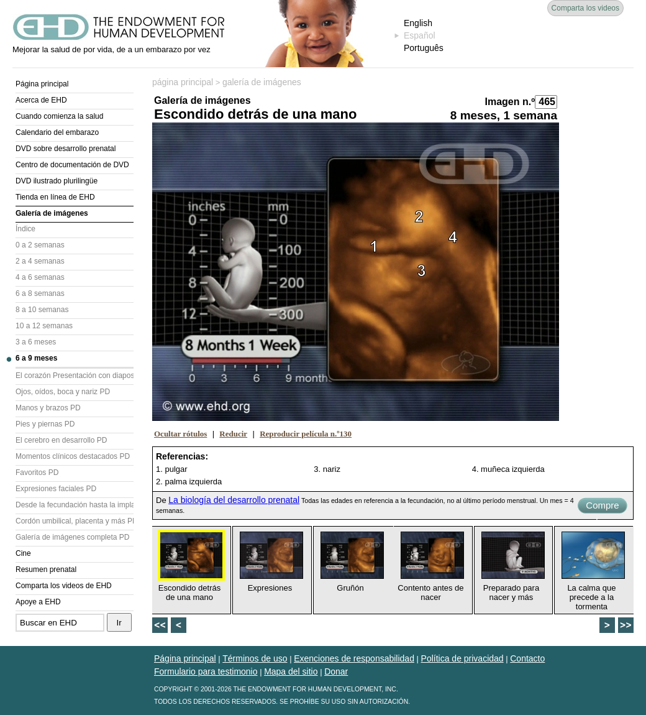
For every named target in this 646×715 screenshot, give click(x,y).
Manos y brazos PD (48, 408)
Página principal (42, 84)
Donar (336, 671)
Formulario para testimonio (206, 671)
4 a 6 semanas (40, 277)
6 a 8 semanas (40, 293)
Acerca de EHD (41, 100)
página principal (182, 82)
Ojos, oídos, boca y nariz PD (63, 391)
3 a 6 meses (36, 342)
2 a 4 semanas (40, 261)
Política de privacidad (462, 658)
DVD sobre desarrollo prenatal (66, 148)
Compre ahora (602, 507)
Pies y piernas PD (45, 424)
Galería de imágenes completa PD (72, 537)
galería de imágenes (261, 82)
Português (424, 48)
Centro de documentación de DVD (72, 164)
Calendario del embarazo (57, 132)
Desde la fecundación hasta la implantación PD (75, 504)
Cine (23, 553)
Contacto (527, 658)
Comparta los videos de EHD (64, 585)
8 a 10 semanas (42, 309)
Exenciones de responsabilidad (354, 658)
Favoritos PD (37, 472)
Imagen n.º (509, 101)
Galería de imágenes (52, 213)
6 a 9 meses (36, 358)
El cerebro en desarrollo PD (61, 440)
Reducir (233, 433)
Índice (25, 228)
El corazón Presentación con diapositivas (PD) (75, 375)
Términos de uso (254, 658)
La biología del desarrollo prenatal (233, 500)
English (418, 23)
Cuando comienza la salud (59, 116)
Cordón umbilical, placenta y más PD (75, 521)
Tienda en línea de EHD (55, 197)
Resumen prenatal (46, 569)
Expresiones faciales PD (56, 488)
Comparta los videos (585, 8)
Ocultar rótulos (180, 433)
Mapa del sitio (290, 671)
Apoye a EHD (38, 601)
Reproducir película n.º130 (306, 433)
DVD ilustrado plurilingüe (57, 181)
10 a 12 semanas (44, 325)
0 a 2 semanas (40, 245)
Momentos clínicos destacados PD (73, 456)
